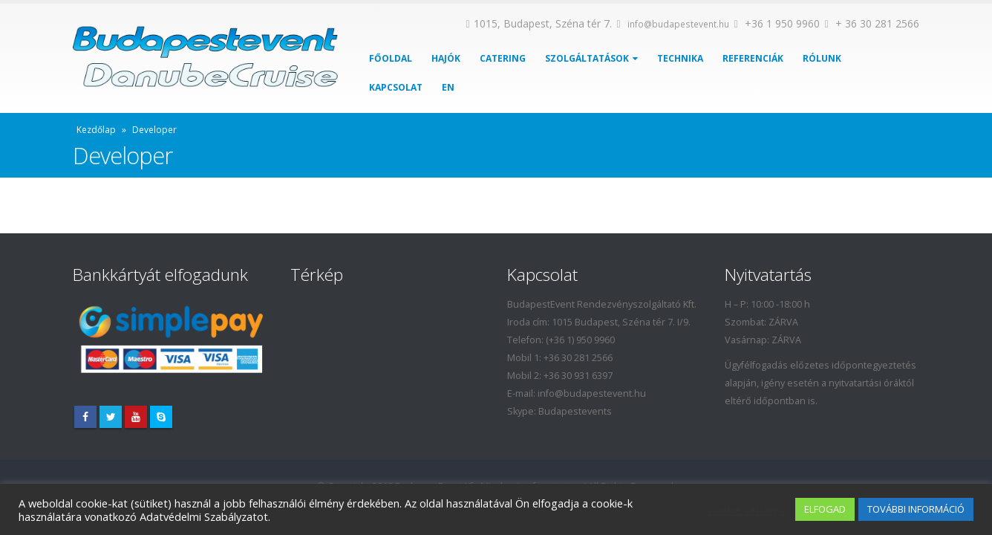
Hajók (445, 58)
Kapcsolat (395, 87)
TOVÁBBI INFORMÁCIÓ (916, 509)
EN (448, 87)
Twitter (110, 417)
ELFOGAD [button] (825, 509)
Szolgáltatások (587, 58)
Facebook (85, 417)
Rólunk (822, 58)
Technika (680, 58)
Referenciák (752, 58)
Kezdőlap (96, 129)
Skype (161, 417)
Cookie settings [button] (746, 509)
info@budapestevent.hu (678, 24)
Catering (503, 58)
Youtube (136, 417)
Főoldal (390, 58)
